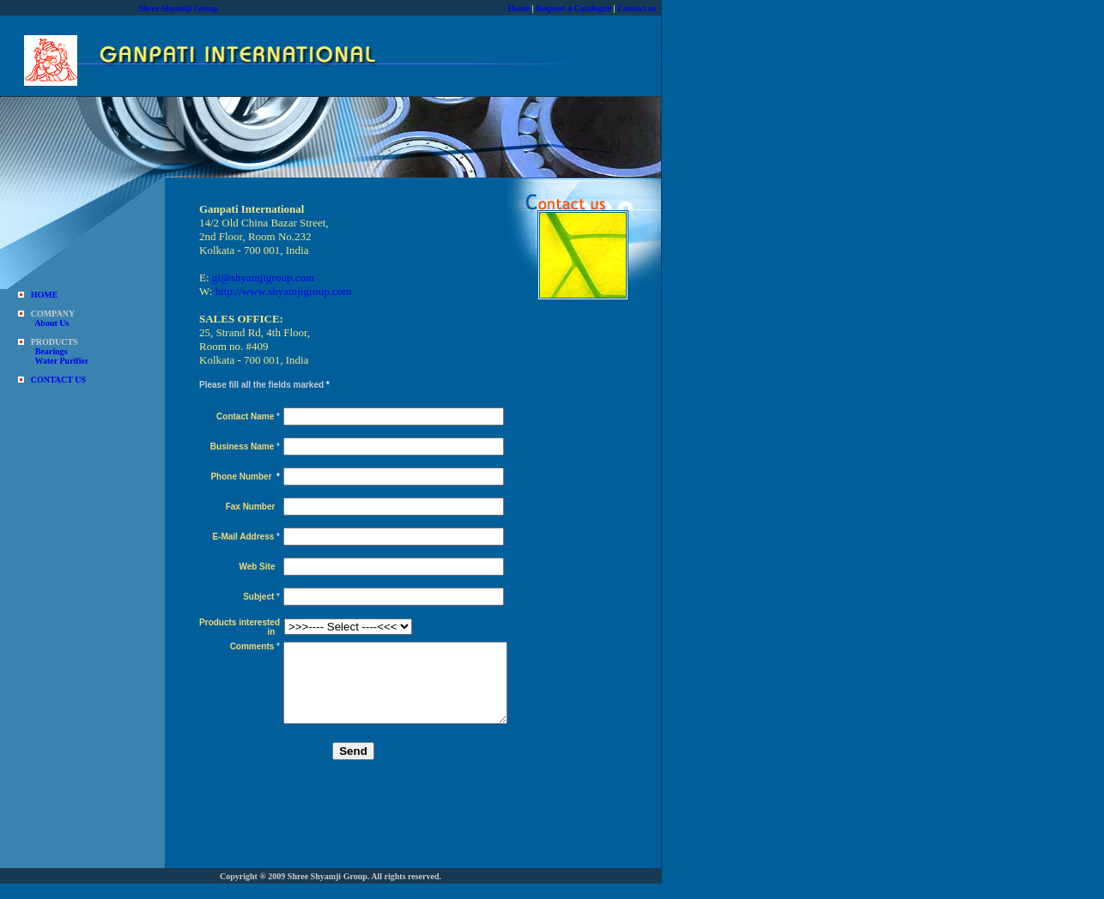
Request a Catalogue (573, 8)
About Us (51, 323)
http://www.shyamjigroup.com (283, 291)
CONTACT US (58, 379)
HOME (44, 294)
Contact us (637, 8)
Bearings (51, 351)
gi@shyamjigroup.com (263, 277)
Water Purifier (62, 360)
